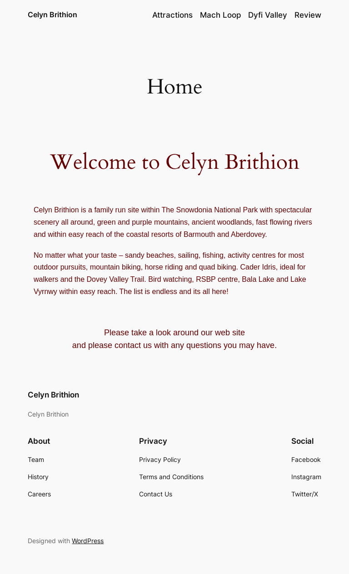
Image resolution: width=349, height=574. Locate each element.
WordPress (88, 541)
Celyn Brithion (52, 14)
